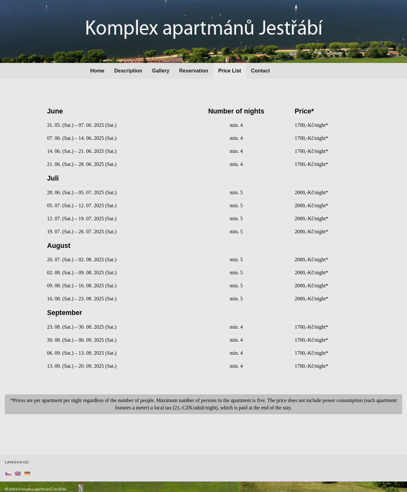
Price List (229, 70)
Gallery (160, 70)
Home (97, 70)
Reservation (194, 70)
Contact (260, 70)
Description (128, 70)
